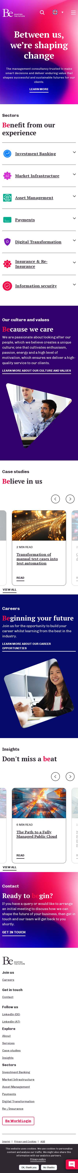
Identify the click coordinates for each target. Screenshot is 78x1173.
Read (20, 577)
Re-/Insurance (12, 1108)
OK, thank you (28, 1167)
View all (9, 589)
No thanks (49, 1167)
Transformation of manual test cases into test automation (37, 559)
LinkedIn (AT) (11, 1021)
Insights (8, 1057)
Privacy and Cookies (25, 1141)
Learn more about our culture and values (36, 370)
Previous (55, 499)
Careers (8, 980)
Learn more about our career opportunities (26, 646)
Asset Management (16, 1086)
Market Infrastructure (18, 1079)
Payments (9, 1094)
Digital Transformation (18, 1101)
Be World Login (18, 1121)
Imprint (6, 1141)
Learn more (39, 89)
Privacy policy (38, 1159)
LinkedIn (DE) (11, 1014)
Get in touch (13, 932)
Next (70, 499)
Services (8, 1043)
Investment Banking (16, 1072)
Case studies (11, 1050)
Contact (7, 997)
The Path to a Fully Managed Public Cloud (36, 834)
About (6, 1036)
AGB (42, 1141)
